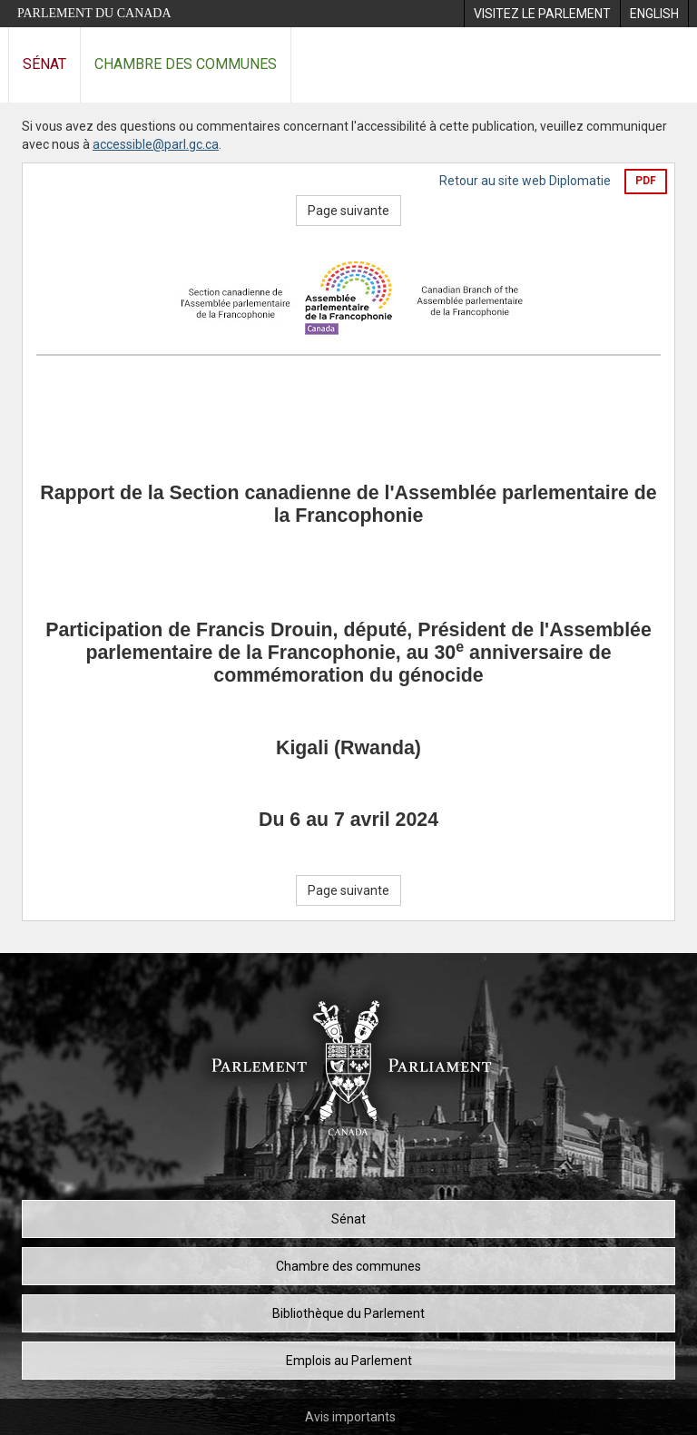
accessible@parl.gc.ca (156, 144)
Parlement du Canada (94, 13)
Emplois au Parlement (349, 1360)
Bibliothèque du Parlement (348, 1313)
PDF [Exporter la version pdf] (645, 180)
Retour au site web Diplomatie (525, 180)
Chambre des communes (185, 64)
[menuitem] (542, 13)
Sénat (44, 64)
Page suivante (348, 210)
